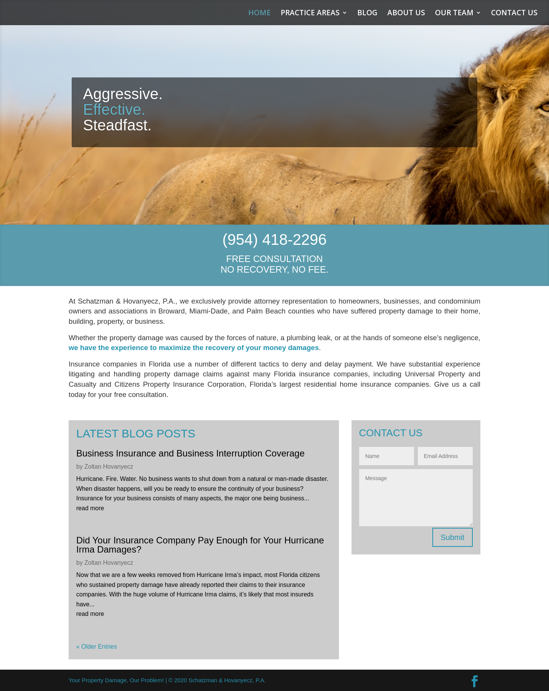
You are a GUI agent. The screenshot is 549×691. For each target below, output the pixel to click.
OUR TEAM (454, 14)
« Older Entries (96, 646)
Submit (452, 537)
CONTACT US (514, 14)
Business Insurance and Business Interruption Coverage (190, 453)
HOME (259, 14)
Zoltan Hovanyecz (108, 466)
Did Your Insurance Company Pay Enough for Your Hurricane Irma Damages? (200, 544)
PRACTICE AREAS (310, 14)
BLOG (367, 14)
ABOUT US (406, 14)
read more (90, 508)
